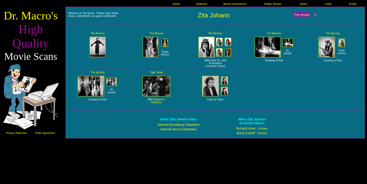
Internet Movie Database (179, 129)
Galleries (201, 3)
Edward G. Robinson (158, 101)
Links (328, 3)
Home (176, 3)
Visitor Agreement (45, 133)
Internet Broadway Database (179, 124)
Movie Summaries (235, 3)
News (303, 3)
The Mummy (98, 33)
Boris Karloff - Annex (252, 133)
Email (352, 3)
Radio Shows (272, 3)
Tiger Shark (156, 72)
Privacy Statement (16, 133)
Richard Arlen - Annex (252, 128)
